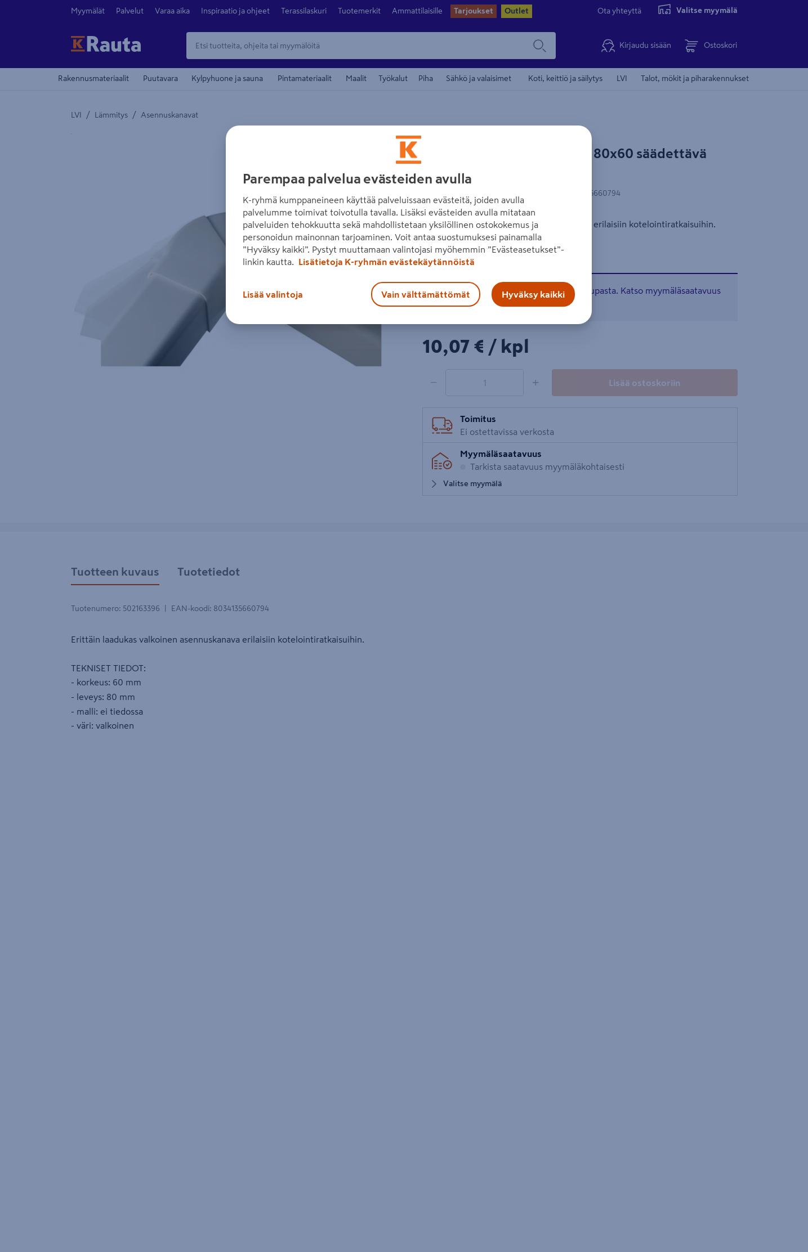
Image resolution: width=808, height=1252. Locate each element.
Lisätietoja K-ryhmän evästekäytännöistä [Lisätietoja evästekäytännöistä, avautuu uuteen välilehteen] (386, 261)
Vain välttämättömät (425, 294)
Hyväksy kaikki (533, 294)
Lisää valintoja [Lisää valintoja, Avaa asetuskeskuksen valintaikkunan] (273, 294)
